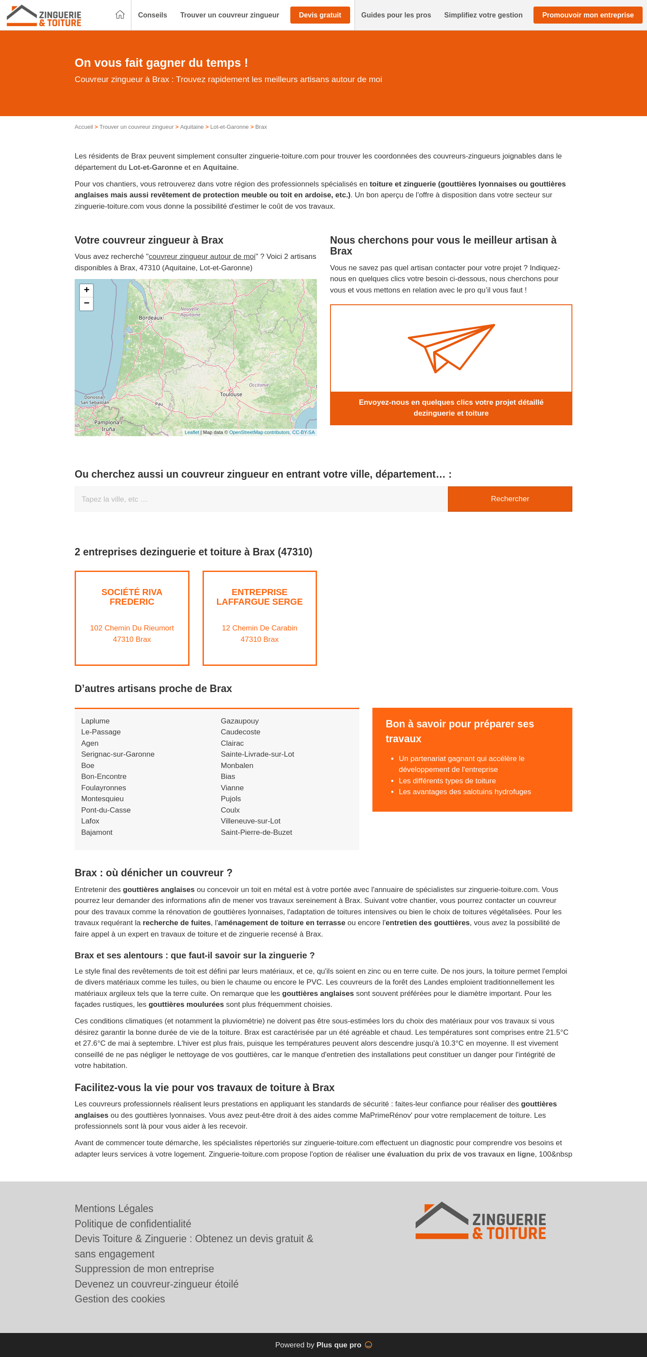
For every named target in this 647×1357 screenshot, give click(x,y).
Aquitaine (192, 127)
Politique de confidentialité (133, 1224)
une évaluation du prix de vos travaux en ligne (453, 1154)
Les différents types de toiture (447, 781)
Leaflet (192, 432)
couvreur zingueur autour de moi (202, 256)
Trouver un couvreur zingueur (137, 127)
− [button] (86, 303)
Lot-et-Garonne (229, 127)
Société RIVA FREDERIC (131, 596)
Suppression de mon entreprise (144, 1268)
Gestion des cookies (120, 1299)
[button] (152, 15)
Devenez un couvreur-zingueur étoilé (157, 1284)
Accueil (84, 127)
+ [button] (86, 290)
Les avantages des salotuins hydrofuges (465, 792)
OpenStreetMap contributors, (260, 432)
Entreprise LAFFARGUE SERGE (260, 596)
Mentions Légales (114, 1208)
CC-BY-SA (303, 432)
